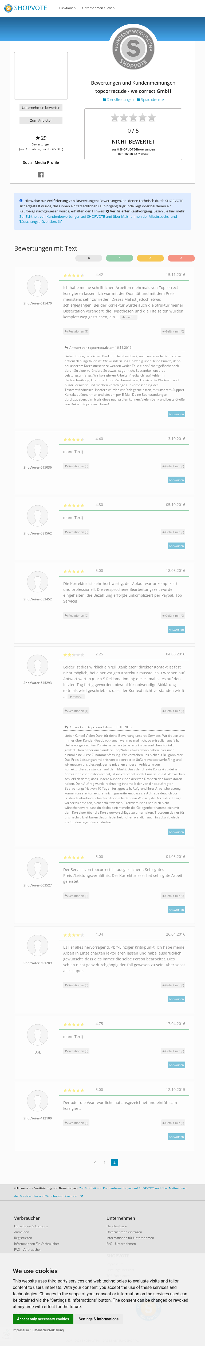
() (173, 331)
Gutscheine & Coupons (31, 1226)
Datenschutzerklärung (48, 1330)
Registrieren (23, 1238)
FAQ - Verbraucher (27, 1249)
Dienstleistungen (119, 99)
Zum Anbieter (41, 120)
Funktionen (67, 8)
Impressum (21, 1330)
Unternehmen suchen (98, 8)
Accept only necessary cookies (43, 1319)
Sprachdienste (150, 99)
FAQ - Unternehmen (121, 1243)
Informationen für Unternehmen (130, 1238)
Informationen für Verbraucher (36, 1243)
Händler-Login (117, 1226)
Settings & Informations (99, 1319)
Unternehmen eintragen (124, 1232)
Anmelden (21, 1232)
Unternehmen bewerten (41, 107)
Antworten (176, 414)
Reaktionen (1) (76, 331)
